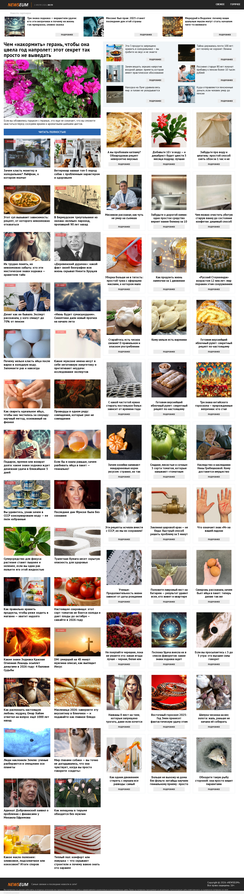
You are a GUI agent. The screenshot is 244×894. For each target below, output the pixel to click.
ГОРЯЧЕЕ (235, 4)
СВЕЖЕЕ (220, 4)
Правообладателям (11, 892)
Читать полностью (52, 132)
